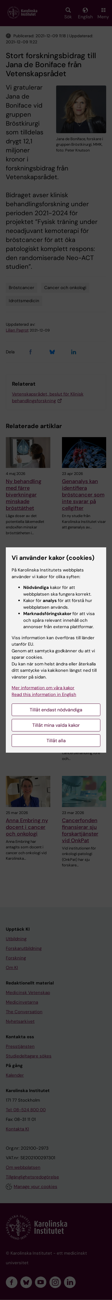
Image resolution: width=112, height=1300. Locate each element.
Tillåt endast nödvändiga (56, 710)
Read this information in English (44, 694)
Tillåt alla (56, 741)
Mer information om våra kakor (43, 688)
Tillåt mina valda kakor (56, 725)
